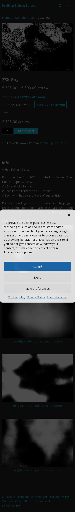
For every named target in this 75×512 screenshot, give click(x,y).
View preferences (37, 288)
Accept (37, 266)
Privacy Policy (36, 297)
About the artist (57, 297)
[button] (69, 214)
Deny (37, 277)
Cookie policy (16, 297)
